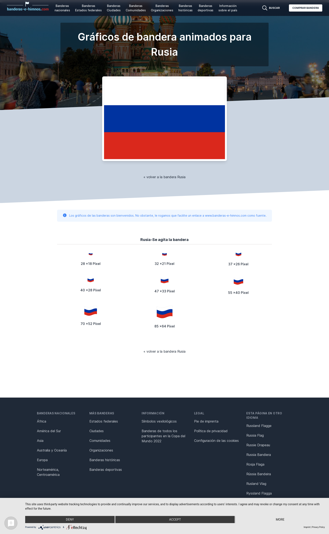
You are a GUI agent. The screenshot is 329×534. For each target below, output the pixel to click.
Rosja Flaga (255, 464)
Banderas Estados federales (88, 8)
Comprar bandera (305, 7)
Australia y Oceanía (52, 450)
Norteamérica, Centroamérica (48, 472)
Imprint (307, 527)
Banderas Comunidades (136, 8)
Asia (40, 440)
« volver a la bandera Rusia (164, 177)
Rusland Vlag (256, 484)
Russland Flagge (259, 426)
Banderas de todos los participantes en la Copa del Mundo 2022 (163, 436)
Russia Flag (255, 435)
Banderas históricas (185, 8)
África (41, 421)
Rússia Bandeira (258, 474)
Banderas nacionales (62, 8)
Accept (175, 519)
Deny (70, 519)
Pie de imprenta (206, 421)
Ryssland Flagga (259, 493)
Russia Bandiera (258, 455)
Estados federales (103, 421)
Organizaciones (101, 450)
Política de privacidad (211, 431)
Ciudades (96, 431)
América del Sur (49, 431)
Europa (42, 460)
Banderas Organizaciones (162, 8)
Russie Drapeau (258, 445)
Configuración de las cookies (216, 440)
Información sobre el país (227, 8)
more (280, 519)
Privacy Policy (318, 527)
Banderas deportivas (205, 8)
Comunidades (99, 440)
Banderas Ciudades (114, 8)
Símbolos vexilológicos (159, 421)
